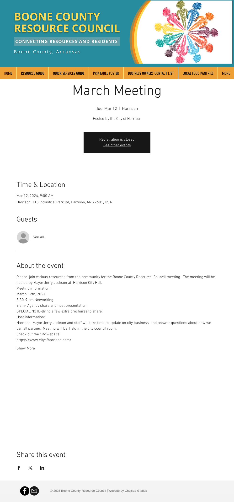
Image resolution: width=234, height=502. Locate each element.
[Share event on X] (30, 468)
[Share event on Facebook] (18, 468)
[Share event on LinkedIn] (42, 468)
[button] (226, 73)
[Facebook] (24, 491)
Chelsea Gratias (136, 490)
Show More (25, 348)
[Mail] (34, 491)
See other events (117, 145)
